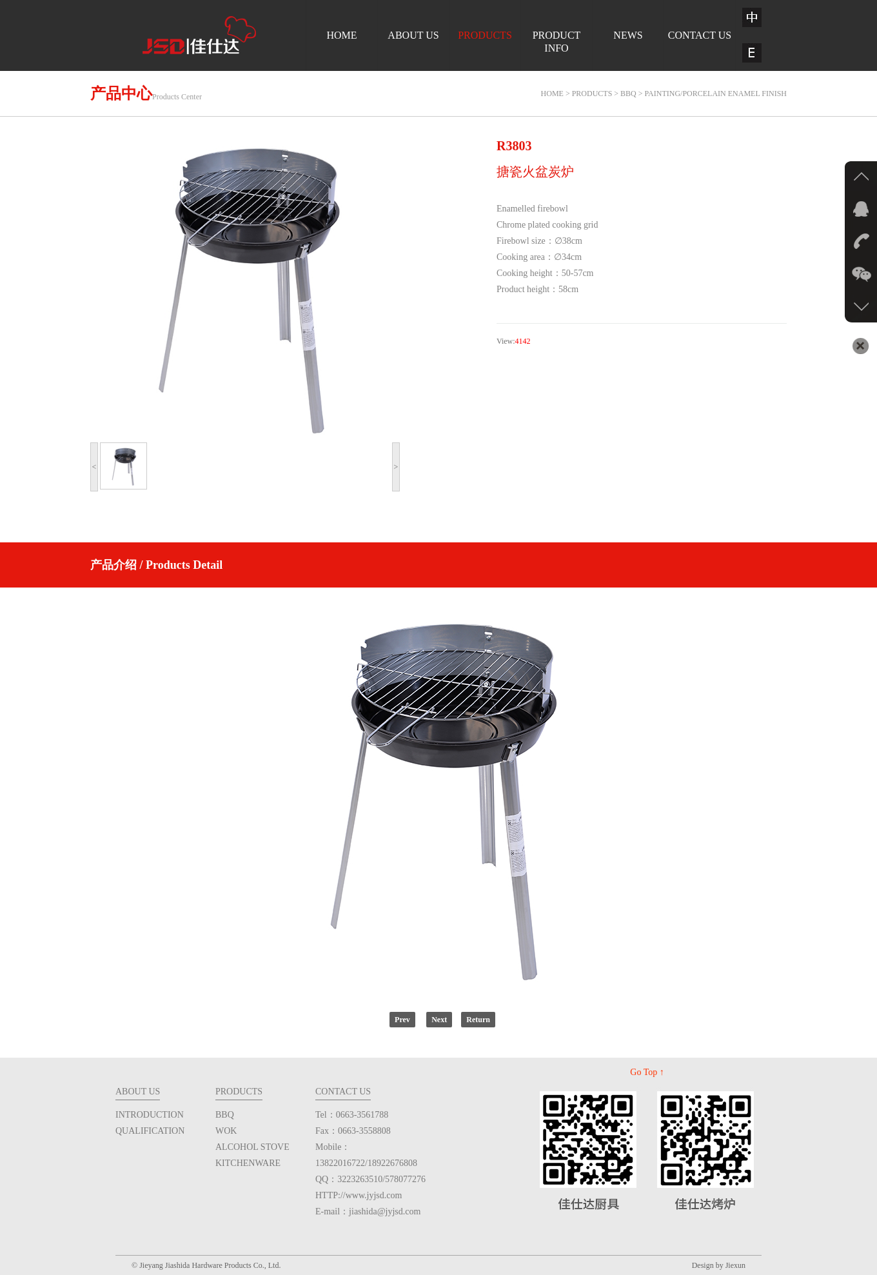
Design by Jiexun (718, 1265)
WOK (226, 1131)
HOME (341, 35)
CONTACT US (699, 35)
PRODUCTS (485, 35)
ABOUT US (413, 35)
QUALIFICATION (149, 1131)
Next (439, 1019)
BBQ (224, 1115)
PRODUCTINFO (557, 42)
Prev (402, 1019)
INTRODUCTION (149, 1115)
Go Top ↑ (647, 1072)
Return (478, 1019)
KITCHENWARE (248, 1163)
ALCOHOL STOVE (252, 1147)
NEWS (627, 35)
